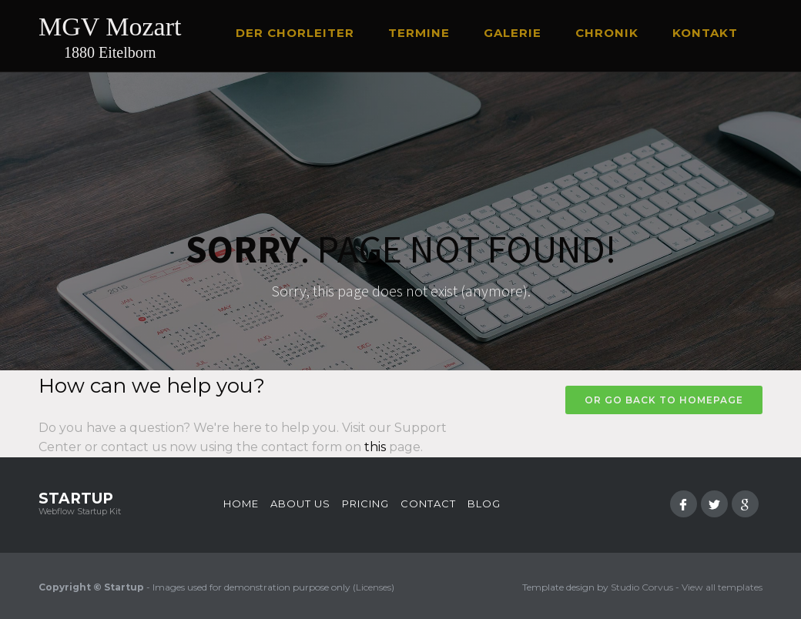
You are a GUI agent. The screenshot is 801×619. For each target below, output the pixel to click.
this (375, 447)
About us (300, 503)
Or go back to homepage (664, 400)
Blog (484, 503)
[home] (110, 39)
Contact (428, 503)
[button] (301, 32)
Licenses (373, 587)
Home (241, 503)
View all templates (722, 587)
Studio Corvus (642, 587)
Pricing (365, 503)
